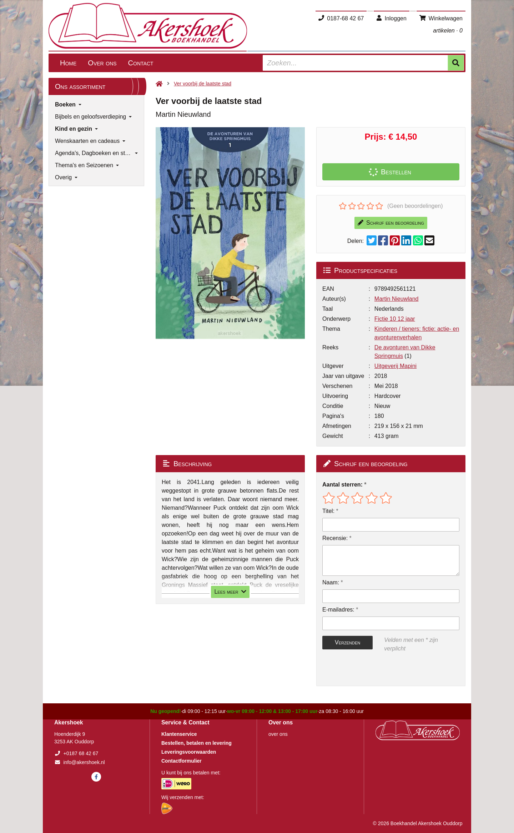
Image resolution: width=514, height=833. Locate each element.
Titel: (328, 511)
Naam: (330, 582)
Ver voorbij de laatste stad (202, 83)
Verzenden (347, 642)
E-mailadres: (338, 610)
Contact (140, 63)
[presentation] (368, 669)
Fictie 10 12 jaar (394, 319)
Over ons (102, 63)
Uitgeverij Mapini (395, 366)
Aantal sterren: (342, 485)
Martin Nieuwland (396, 299)
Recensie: (335, 538)
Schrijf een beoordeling (391, 223)
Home (68, 63)
